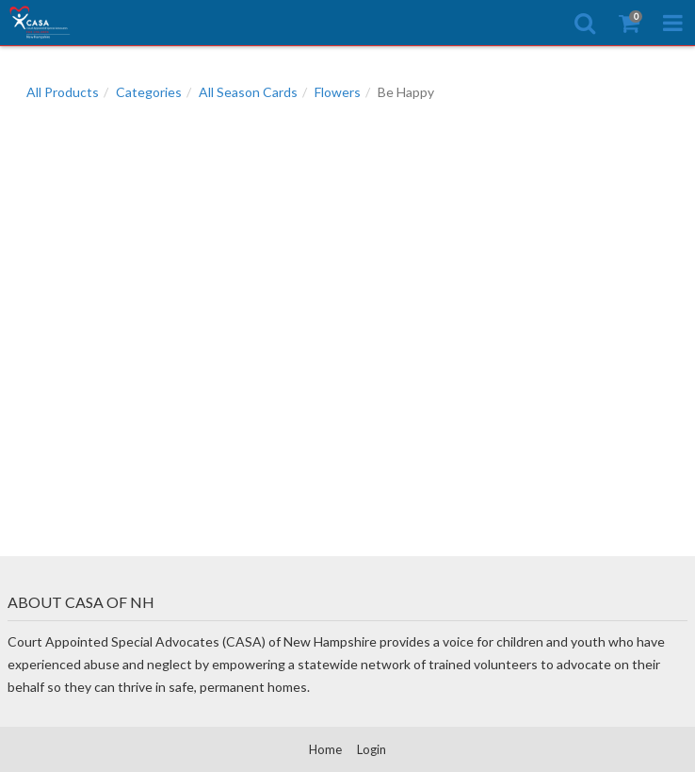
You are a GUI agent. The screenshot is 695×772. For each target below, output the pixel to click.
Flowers (338, 92)
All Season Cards (248, 92)
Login (371, 749)
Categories (149, 92)
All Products (62, 92)
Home (325, 749)
